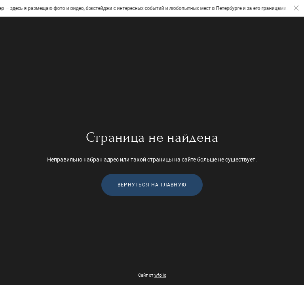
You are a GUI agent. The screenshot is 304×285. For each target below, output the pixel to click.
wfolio (160, 275)
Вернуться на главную (152, 185)
